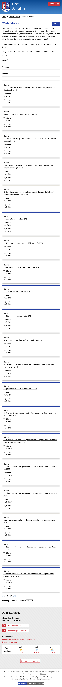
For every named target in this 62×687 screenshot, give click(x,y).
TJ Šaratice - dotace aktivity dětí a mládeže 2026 (22, 340)
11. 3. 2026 (7, 249)
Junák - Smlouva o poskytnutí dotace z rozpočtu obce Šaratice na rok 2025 (29, 521)
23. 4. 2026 (7, 96)
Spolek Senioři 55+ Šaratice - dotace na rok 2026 (23, 267)
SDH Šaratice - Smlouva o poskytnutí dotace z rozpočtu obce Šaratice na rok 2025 (30, 548)
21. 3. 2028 (7, 481)
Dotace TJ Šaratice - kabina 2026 (17, 219)
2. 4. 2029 (7, 231)
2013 (14, 52)
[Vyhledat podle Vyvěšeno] (31, 71)
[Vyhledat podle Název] (31, 64)
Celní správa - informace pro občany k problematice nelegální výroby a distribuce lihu (29, 88)
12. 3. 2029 (7, 256)
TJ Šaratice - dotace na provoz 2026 (18, 292)
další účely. (43, 674)
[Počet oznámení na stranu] (29, 600)
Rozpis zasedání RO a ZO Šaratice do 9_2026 (21, 389)
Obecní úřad (14, 17)
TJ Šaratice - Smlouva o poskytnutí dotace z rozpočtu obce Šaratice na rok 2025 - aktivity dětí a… (30, 414)
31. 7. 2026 (7, 102)
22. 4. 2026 (7, 120)
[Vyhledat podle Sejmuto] (31, 78)
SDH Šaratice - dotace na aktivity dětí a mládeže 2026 (24, 243)
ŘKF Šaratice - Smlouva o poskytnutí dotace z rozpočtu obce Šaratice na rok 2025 (30, 468)
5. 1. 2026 (7, 373)
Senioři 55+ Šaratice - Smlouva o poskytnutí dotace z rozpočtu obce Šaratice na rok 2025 (28, 575)
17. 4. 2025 (7, 422)
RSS (56, 24)
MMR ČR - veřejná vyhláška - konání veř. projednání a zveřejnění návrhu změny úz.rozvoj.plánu (29, 166)
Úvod (4, 17)
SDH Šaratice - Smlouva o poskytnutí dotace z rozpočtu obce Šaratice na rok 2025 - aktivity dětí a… (30, 441)
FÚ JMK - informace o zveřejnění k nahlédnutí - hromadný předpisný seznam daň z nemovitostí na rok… (28, 193)
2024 (46, 52)
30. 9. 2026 (7, 401)
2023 (38, 52)
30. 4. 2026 (7, 127)
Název (4, 60)
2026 (6, 55)
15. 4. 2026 (7, 147)
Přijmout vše (22, 683)
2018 (30, 52)
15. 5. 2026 (7, 207)
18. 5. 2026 (7, 180)
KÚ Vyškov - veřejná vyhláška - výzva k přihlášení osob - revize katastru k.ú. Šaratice (29, 140)
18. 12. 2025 (7, 395)
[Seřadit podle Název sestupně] (8, 60)
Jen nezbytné (32, 683)
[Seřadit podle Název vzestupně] (8, 59)
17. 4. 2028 (7, 428)
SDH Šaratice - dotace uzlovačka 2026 (19, 316)
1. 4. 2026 (7, 225)
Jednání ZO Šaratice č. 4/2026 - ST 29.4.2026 (21, 114)
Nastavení (41, 683)
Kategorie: (5, 52)
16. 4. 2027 (7, 153)
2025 (53, 52)
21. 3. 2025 (7, 475)
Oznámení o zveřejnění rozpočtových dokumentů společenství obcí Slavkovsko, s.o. (28, 365)
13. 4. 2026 (7, 201)
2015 (22, 52)
